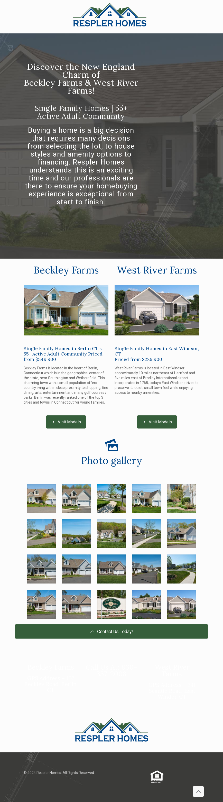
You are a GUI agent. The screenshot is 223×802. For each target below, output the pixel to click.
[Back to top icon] (198, 791)
